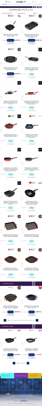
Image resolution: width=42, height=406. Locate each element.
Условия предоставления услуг (29, 403)
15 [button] (31, 320)
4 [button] (13, 320)
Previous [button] (5, 320)
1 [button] (8, 320)
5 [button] (15, 320)
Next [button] (37, 320)
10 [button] (23, 320)
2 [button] (10, 320)
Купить (11, 311)
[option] (10, 301)
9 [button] (21, 320)
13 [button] (28, 320)
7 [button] (18, 320)
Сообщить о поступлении (31, 74)
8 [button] (20, 320)
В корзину (11, 40)
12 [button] (26, 320)
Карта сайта (21, 398)
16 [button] (33, 320)
